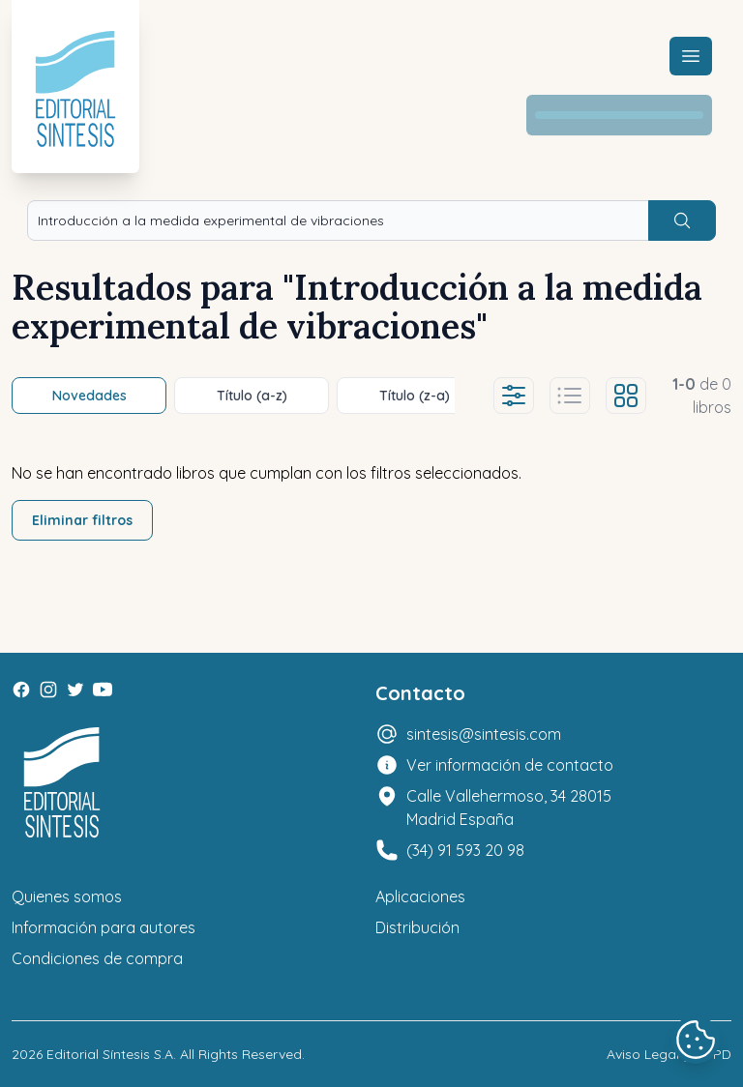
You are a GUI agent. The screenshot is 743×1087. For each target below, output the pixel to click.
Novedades (89, 395)
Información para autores (103, 927)
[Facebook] (21, 689)
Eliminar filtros (82, 520)
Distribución (417, 927)
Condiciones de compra (97, 958)
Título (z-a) (414, 395)
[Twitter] (75, 689)
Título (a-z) (252, 395)
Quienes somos (67, 896)
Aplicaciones (420, 896)
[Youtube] (102, 689)
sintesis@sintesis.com (483, 734)
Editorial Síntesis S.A (109, 1054)
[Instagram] (48, 689)
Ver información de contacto (509, 765)
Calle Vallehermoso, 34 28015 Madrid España (508, 807)
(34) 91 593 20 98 (465, 850)
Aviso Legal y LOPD (669, 1054)
